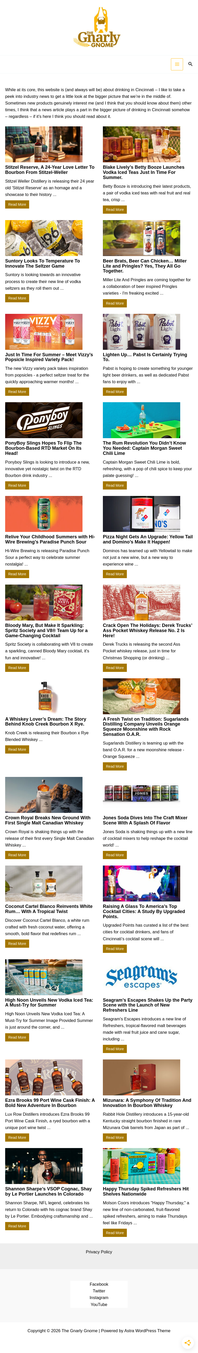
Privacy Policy (99, 1251)
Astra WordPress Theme (147, 1330)
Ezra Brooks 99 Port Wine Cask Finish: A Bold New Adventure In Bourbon (50, 1103)
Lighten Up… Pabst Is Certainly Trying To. (145, 357)
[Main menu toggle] (177, 64)
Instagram (99, 1297)
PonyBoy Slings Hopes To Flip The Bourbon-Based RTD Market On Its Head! (43, 448)
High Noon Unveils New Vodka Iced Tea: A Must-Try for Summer (49, 1003)
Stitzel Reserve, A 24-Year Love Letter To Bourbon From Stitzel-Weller (49, 170)
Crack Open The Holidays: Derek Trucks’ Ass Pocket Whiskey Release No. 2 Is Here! (147, 630)
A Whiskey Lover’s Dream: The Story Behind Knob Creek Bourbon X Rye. (45, 722)
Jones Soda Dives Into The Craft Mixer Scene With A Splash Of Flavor (145, 820)
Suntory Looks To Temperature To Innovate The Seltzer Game (42, 263)
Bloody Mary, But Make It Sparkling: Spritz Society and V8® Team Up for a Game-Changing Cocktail (46, 630)
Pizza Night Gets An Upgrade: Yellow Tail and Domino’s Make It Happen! (148, 539)
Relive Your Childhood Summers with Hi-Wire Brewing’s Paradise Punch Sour (50, 539)
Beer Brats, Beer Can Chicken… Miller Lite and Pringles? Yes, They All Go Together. (145, 266)
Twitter (99, 1291)
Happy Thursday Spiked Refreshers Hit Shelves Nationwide (146, 1191)
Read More (17, 204)
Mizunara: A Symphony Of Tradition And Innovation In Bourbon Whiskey (147, 1103)
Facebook (99, 1284)
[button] (190, 64)
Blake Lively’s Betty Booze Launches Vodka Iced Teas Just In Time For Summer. (143, 172)
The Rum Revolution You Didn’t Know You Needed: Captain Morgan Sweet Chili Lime (144, 448)
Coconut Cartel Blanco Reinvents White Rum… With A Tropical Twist (49, 909)
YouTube (99, 1304)
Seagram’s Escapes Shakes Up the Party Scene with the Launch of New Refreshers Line (148, 1005)
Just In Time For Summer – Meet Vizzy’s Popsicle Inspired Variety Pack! (49, 357)
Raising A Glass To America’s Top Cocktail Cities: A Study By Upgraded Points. (144, 911)
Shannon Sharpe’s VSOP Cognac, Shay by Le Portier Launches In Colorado (48, 1191)
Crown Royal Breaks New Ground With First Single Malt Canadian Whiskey (47, 820)
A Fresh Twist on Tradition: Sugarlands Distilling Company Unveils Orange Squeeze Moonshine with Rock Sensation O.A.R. (146, 727)
